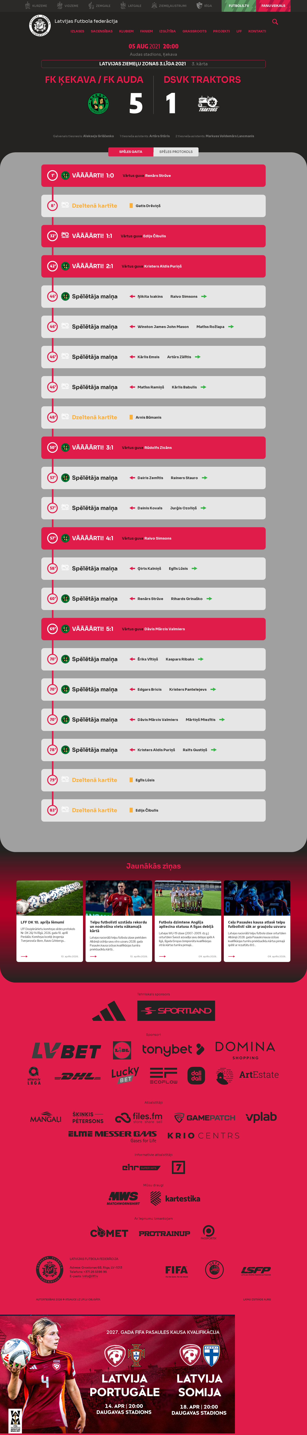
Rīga (204, 5)
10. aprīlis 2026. (50, 956)
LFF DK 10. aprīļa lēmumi (42, 922)
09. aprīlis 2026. (188, 956)
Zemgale (99, 5)
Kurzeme (35, 5)
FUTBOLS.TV (239, 6)
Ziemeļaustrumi (169, 5)
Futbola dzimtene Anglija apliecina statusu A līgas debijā (186, 924)
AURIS (267, 1299)
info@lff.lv (90, 1276)
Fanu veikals (273, 6)
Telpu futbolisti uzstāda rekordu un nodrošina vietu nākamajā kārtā (118, 926)
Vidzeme (67, 5)
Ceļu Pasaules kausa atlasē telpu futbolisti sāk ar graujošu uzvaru (257, 924)
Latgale (130, 5)
